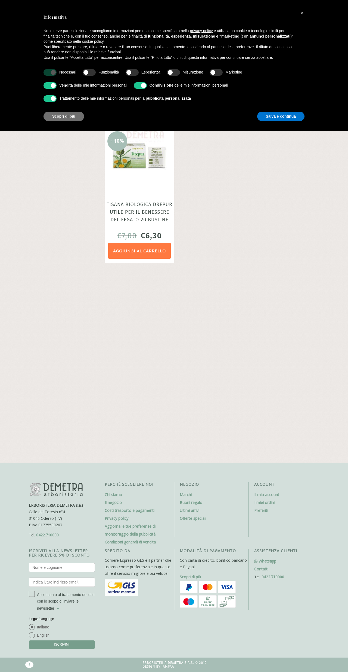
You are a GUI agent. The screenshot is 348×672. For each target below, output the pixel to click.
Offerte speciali (193, 333)
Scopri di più (190, 391)
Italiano (43, 442)
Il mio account (266, 309)
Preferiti (261, 325)
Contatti (261, 383)
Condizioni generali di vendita (130, 356)
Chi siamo (113, 309)
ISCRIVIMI (62, 459)
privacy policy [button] (201, 31)
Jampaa (167, 482)
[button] (301, 13)
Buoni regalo (191, 317)
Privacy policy (116, 333)
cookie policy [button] (93, 41)
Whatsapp (265, 375)
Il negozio (113, 317)
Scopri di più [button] (63, 116)
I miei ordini (264, 317)
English (43, 450)
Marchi (186, 309)
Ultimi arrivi (189, 325)
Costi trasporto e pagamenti (129, 325)
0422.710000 (47, 349)
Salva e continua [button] (281, 116)
